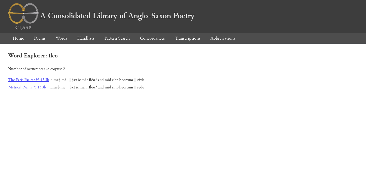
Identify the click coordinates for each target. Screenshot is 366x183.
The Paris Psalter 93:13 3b (28, 80)
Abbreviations (222, 38)
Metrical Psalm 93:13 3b (27, 87)
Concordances (152, 38)
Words (61, 38)
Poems (39, 38)
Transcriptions (187, 38)
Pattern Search (117, 38)
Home (18, 38)
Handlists (85, 38)
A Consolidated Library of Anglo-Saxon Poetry (101, 16)
